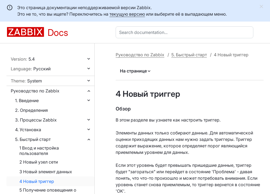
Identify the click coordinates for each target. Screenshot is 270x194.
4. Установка (28, 129)
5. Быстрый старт (33, 139)
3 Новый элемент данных (45, 171)
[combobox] (185, 32)
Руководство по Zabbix (35, 90)
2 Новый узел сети (38, 162)
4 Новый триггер (36, 181)
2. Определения (31, 110)
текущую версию (127, 14)
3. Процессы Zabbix (36, 120)
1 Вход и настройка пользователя (39, 150)
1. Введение (27, 100)
